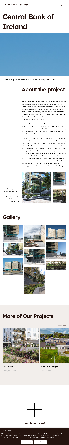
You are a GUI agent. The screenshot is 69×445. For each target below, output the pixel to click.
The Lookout (8, 367)
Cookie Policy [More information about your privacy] (51, 437)
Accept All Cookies (40, 442)
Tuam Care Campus (49, 367)
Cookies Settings (27, 442)
